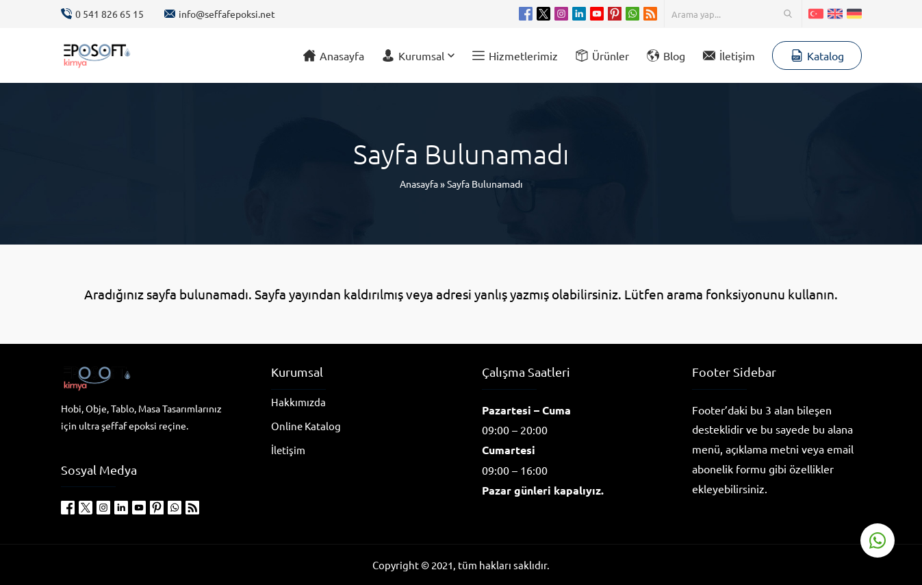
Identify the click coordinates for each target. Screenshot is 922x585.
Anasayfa (419, 183)
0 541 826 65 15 (109, 14)
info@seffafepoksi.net (227, 14)
